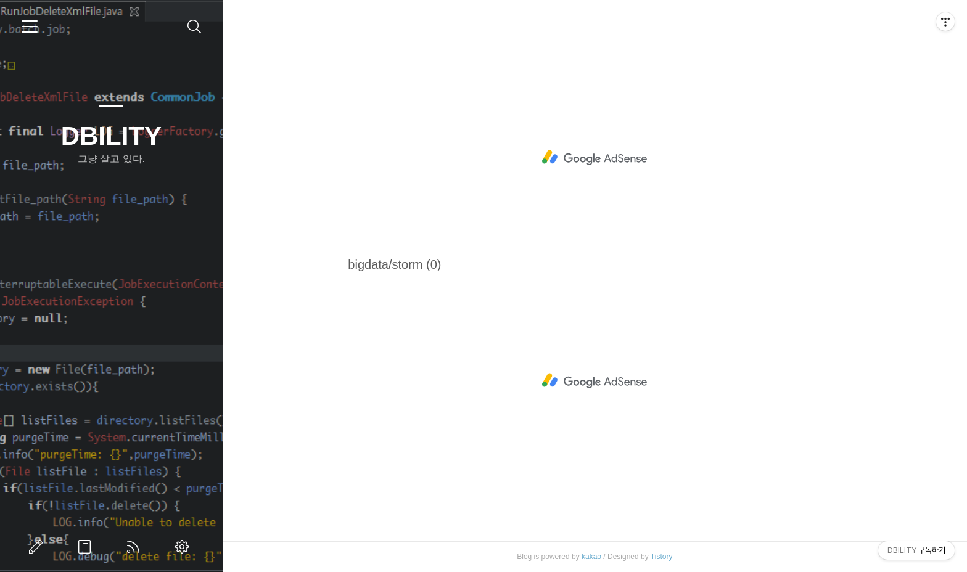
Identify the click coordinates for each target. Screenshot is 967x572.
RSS (135, 546)
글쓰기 (38, 546)
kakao (591, 556)
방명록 (87, 546)
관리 (184, 546)
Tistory (662, 556)
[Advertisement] (594, 158)
